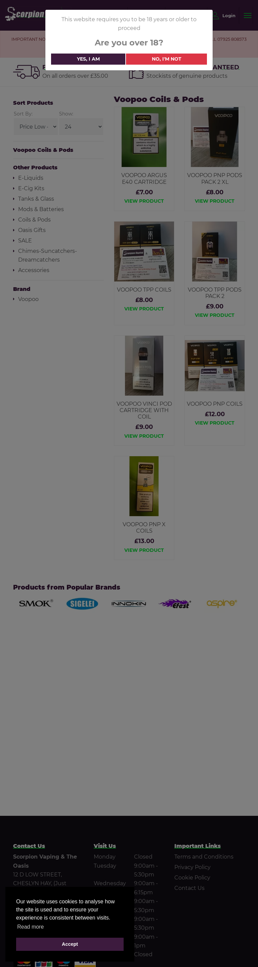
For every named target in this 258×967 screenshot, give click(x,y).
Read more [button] (30, 927)
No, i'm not (166, 59)
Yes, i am (88, 59)
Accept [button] (70, 944)
